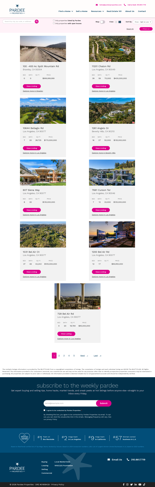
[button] (72, 11)
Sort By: (129, 22)
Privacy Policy (57, 484)
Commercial (45, 473)
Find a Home (64, 11)
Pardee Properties (17, 9)
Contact (142, 11)
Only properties (67, 20)
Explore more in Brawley (33, 91)
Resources (96, 11)
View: (111, 22)
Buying (44, 462)
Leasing (45, 465)
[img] (116, 22)
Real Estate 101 (114, 11)
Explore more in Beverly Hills (103, 153)
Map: (98, 22)
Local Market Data (62, 462)
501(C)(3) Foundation (64, 465)
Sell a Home (81, 11)
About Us (129, 11)
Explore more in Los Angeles (103, 91)
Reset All (130, 29)
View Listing (32, 86)
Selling (45, 469)
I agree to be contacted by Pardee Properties (64, 410)
